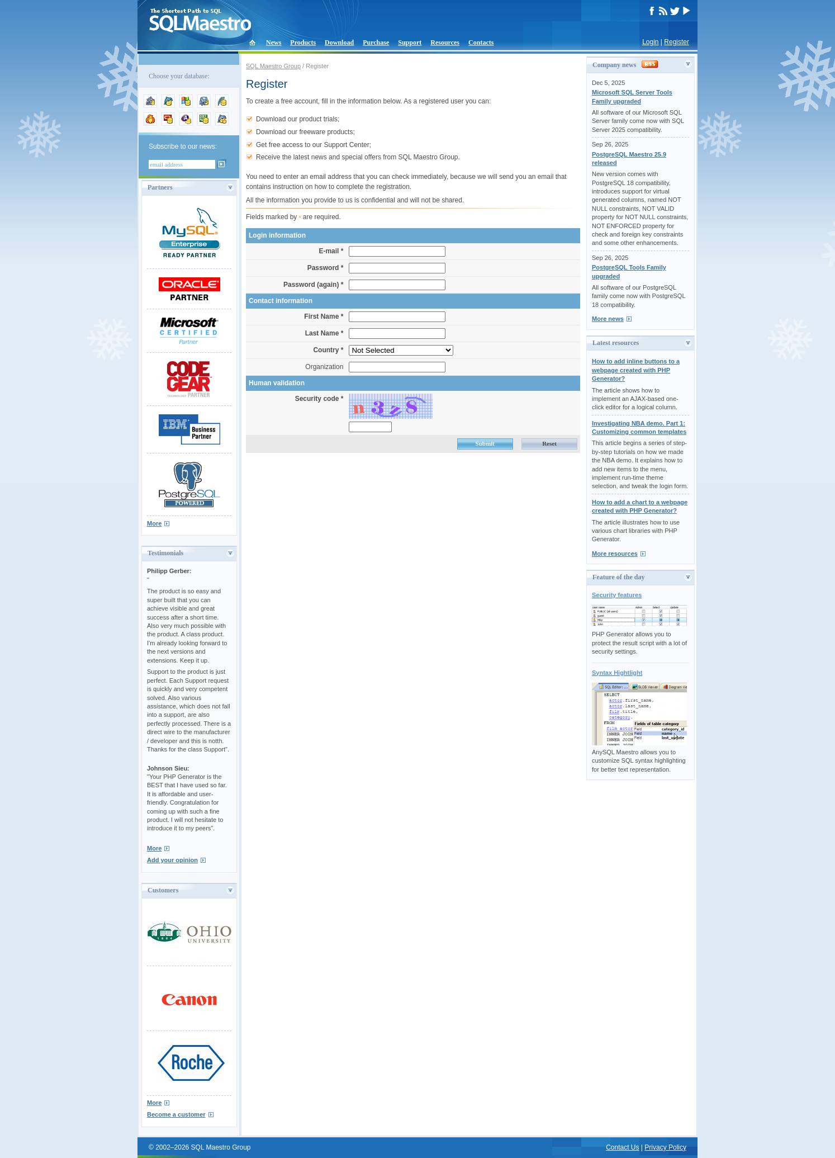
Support (409, 42)
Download (339, 42)
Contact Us (622, 1147)
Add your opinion (172, 860)
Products (303, 42)
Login (650, 42)
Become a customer (176, 1114)
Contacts (481, 42)
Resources (444, 42)
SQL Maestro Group (273, 66)
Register (676, 42)
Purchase (376, 42)
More (154, 523)
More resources (615, 553)
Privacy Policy (665, 1147)
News (273, 42)
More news (608, 318)
